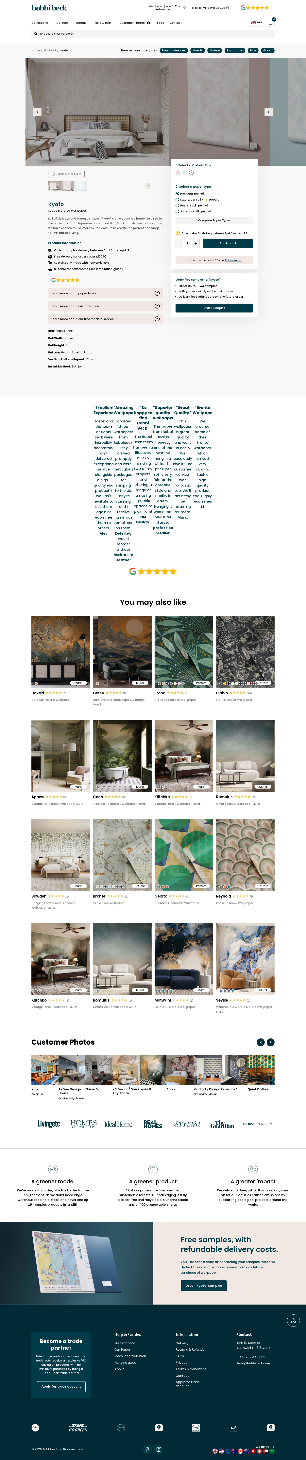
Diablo (222, 693)
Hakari (37, 693)
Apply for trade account (61, 1386)
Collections (39, 23)
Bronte (99, 896)
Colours (62, 23)
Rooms (81, 23)
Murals (198, 50)
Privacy (181, 1363)
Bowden (38, 896)
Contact (176, 23)
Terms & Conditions (191, 1369)
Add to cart (227, 243)
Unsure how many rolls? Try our (214, 260)
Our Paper (122, 1350)
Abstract (49, 50)
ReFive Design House (70, 1091)
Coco (98, 797)
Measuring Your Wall (130, 1356)
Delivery (182, 1343)
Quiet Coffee (257, 1089)
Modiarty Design (207, 1089)
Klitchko (162, 797)
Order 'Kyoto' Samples (203, 1285)
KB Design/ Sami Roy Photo (125, 1091)
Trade (159, 23)
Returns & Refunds (190, 1350)
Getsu (98, 693)
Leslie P (145, 1089)
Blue (253, 50)
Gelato (161, 896)
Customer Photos (134, 23)
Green (267, 50)
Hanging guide (125, 1363)
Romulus (224, 797)
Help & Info (103, 23)
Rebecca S (229, 1089)
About (119, 1369)
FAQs (180, 1356)
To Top (293, 1320)
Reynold (223, 896)
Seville (222, 1000)
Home (35, 50)
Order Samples (214, 308)
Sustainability (124, 1343)
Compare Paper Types (214, 220)
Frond (160, 693)
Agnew (37, 797)
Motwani (163, 1000)
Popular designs (174, 50)
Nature (215, 50)
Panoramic (235, 50)
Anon (170, 1089)
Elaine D (91, 1089)
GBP (256, 22)
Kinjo (35, 1089)
